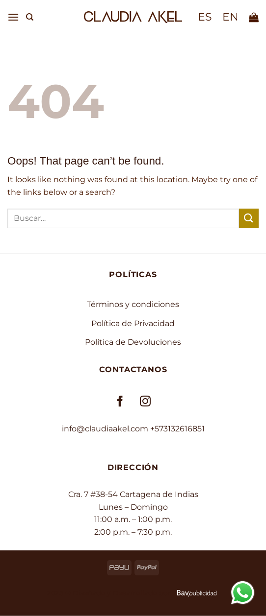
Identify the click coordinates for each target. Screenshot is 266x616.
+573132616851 (177, 428)
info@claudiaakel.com (105, 428)
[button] (13, 17)
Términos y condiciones (133, 304)
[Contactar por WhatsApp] (242, 592)
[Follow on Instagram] (145, 401)
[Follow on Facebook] (120, 401)
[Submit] (249, 218)
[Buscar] (29, 17)
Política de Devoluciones (133, 342)
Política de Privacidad (133, 323)
